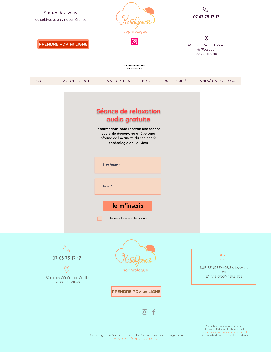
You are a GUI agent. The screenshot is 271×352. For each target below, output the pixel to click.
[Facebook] (154, 312)
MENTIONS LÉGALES (127, 339)
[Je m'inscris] (127, 206)
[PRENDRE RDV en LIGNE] (63, 44)
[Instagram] (134, 41)
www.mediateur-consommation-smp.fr (225, 331)
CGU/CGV (151, 339)
